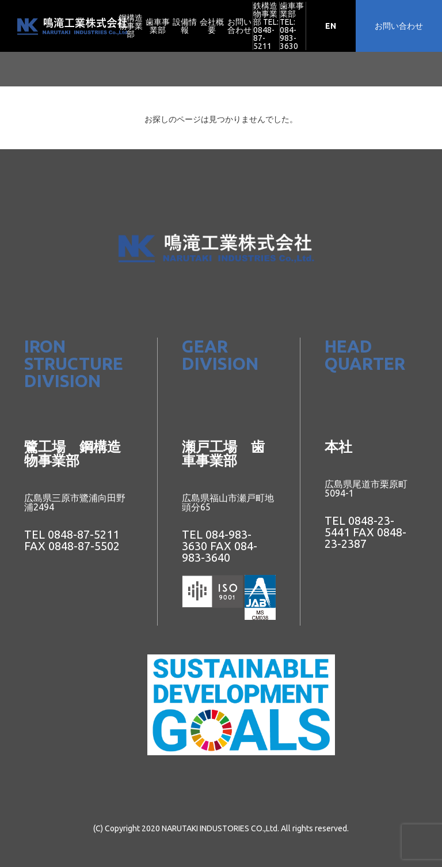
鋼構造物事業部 (131, 26)
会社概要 (212, 26)
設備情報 (185, 26)
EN (330, 26)
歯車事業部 (158, 26)
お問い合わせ (239, 26)
